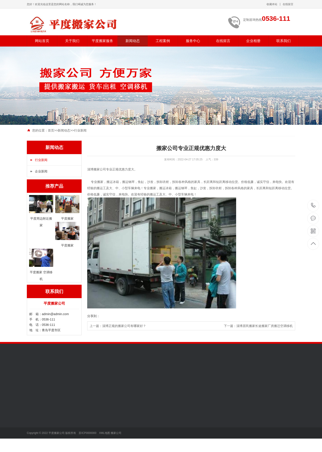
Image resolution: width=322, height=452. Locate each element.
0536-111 (313, 206)
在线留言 (288, 4)
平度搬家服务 (102, 41)
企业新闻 (41, 171)
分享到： (93, 316)
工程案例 (163, 41)
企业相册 (253, 41)
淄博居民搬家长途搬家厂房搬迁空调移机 (264, 326)
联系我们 (283, 41)
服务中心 (193, 41)
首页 (51, 130)
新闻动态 (132, 41)
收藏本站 (272, 4)
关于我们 (72, 41)
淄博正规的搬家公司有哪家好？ (124, 326)
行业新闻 (80, 130)
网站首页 (42, 41)
